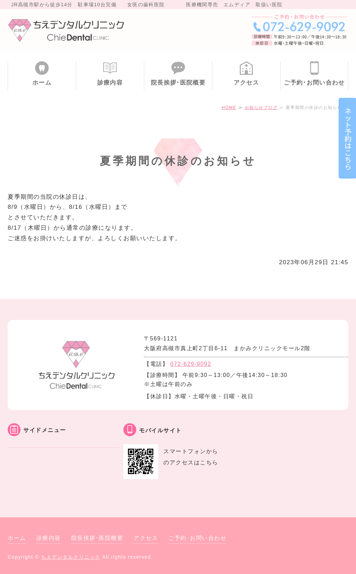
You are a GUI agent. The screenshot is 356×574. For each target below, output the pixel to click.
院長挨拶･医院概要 (178, 82)
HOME (229, 107)
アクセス (246, 82)
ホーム (41, 82)
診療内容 (110, 82)
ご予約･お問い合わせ (314, 82)
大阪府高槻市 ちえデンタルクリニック (67, 30)
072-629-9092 (190, 364)
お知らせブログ (261, 107)
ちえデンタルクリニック (70, 557)
